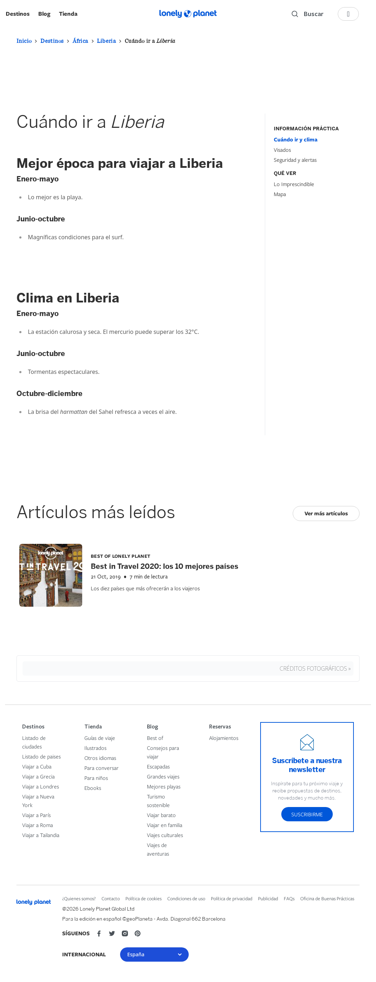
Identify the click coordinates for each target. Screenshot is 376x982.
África (80, 40)
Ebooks (92, 787)
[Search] (307, 14)
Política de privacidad (231, 898)
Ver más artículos (326, 513)
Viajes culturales (165, 834)
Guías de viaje (99, 737)
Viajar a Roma (37, 824)
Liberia (106, 40)
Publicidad (268, 898)
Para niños (96, 777)
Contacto (111, 898)
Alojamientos (223, 737)
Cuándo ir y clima (295, 139)
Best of (155, 737)
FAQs (289, 898)
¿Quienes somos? (79, 898)
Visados (282, 149)
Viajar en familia (164, 824)
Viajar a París (36, 814)
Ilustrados (95, 747)
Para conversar (101, 767)
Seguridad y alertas (295, 159)
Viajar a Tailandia (40, 834)
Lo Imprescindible (294, 183)
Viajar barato (161, 814)
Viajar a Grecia (38, 776)
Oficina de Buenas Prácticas (327, 898)
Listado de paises (41, 756)
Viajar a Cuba (36, 766)
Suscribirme (307, 814)
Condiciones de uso (186, 898)
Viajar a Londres (40, 786)
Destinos (18, 13)
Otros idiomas (100, 757)
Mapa (280, 193)
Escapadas (158, 766)
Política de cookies (143, 898)
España (154, 954)
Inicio (23, 40)
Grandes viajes (163, 776)
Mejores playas (163, 786)
